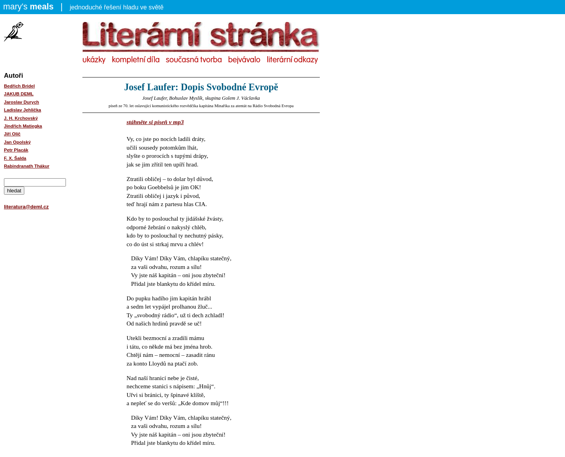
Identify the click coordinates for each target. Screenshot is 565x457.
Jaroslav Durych (21, 102)
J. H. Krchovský (21, 118)
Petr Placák (16, 150)
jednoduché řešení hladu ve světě (83, 6)
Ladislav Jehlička (22, 110)
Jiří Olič (12, 134)
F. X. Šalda (15, 158)
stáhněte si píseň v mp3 (155, 122)
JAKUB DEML (19, 93)
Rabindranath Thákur (26, 166)
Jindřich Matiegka (23, 126)
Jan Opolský (17, 142)
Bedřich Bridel (19, 86)
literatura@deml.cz (26, 207)
